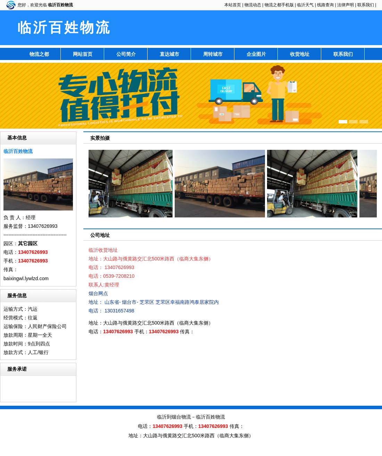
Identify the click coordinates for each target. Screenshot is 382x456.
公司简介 (126, 54)
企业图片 (256, 54)
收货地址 (299, 54)
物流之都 (39, 54)
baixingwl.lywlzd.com (26, 278)
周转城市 (213, 54)
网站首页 (82, 54)
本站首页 (232, 4)
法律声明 (345, 4)
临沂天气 (305, 4)
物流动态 (252, 4)
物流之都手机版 (279, 4)
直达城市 (169, 54)
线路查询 (325, 4)
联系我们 (365, 4)
